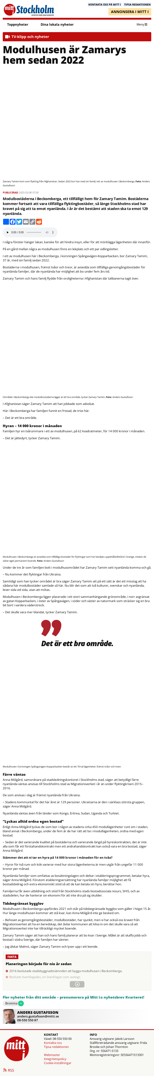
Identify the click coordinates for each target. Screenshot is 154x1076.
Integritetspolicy (55, 1059)
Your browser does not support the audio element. (30, 232)
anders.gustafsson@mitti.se (38, 1016)
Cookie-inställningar (57, 1063)
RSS (8, 1070)
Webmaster (52, 1055)
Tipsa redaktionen (56, 1047)
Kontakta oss (53, 1043)
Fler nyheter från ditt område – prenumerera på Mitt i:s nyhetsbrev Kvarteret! (73, 997)
